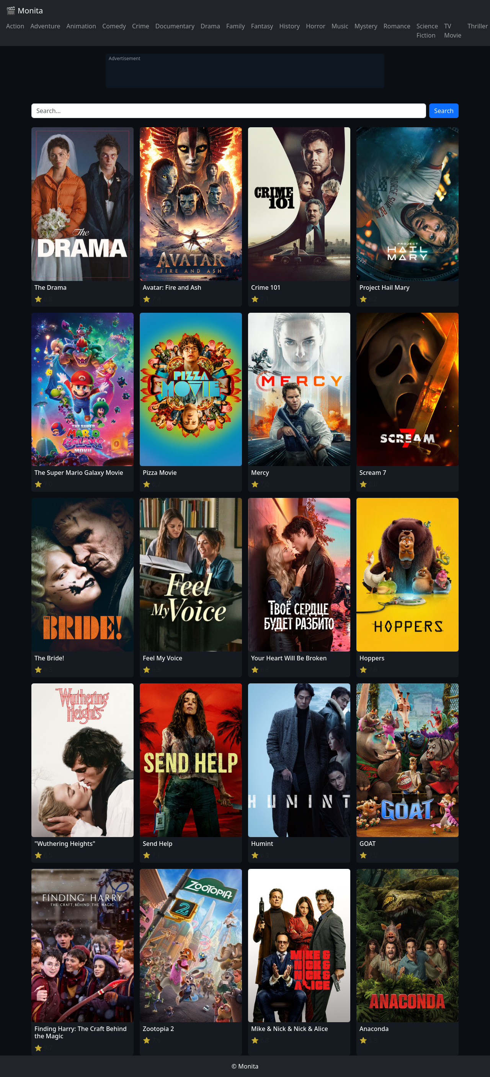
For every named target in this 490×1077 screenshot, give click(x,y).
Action (15, 26)
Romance (397, 26)
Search (444, 111)
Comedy (114, 26)
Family (235, 26)
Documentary (174, 26)
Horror (315, 26)
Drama (210, 26)
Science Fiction (427, 30)
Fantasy (262, 26)
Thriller (477, 26)
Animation (81, 26)
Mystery (365, 26)
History (289, 26)
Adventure (45, 26)
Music (340, 26)
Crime (140, 26)
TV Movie (452, 30)
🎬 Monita (24, 10)
